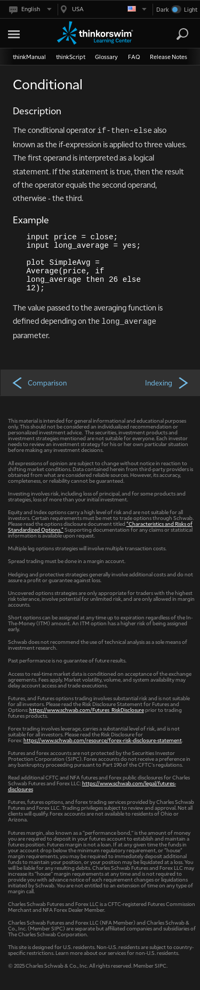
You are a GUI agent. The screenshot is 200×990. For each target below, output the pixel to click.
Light (190, 9)
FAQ (134, 57)
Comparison (39, 382)
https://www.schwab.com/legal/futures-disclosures (92, 785)
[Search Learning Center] (173, 34)
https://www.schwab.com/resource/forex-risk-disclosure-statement (102, 739)
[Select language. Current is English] (29, 9)
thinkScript (70, 57)
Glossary (106, 57)
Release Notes (168, 57)
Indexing (167, 382)
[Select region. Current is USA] (102, 9)
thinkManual (29, 57)
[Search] (182, 34)
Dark (162, 9)
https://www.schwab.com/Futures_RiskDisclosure (86, 709)
